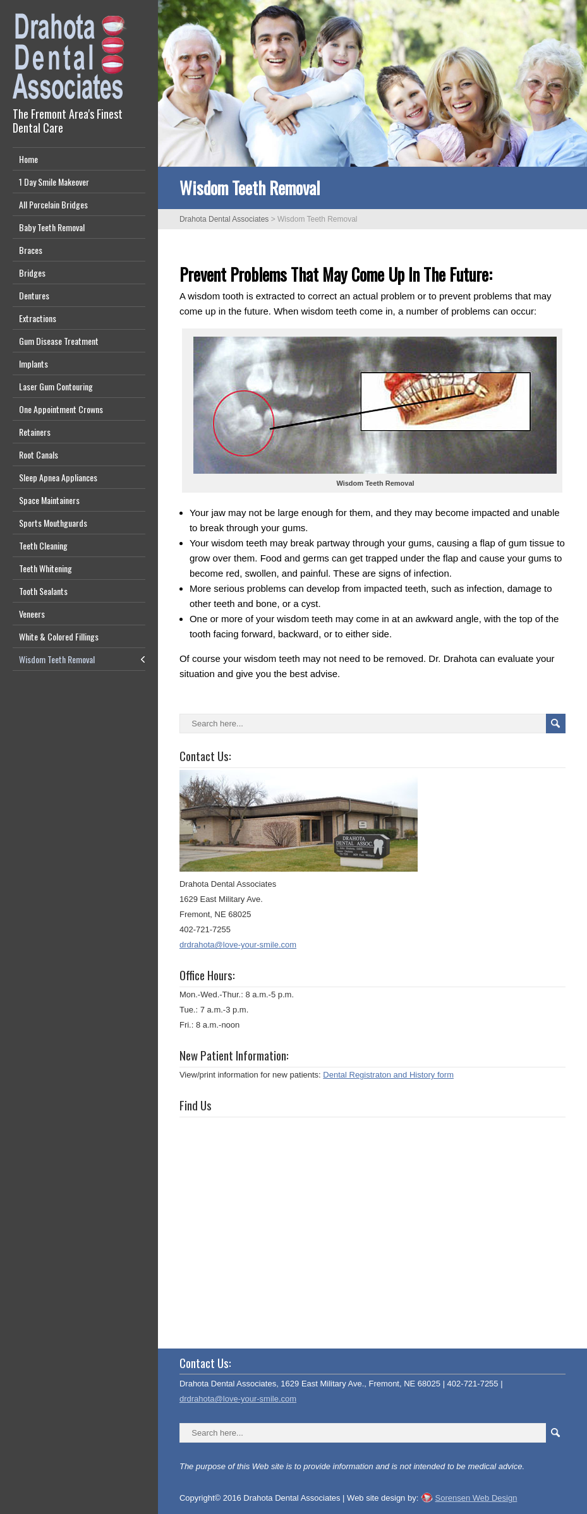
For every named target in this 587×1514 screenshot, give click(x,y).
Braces (30, 249)
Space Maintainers (49, 500)
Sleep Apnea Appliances (58, 477)
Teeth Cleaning (43, 545)
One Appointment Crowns (61, 409)
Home (28, 158)
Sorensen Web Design (476, 1498)
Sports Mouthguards (53, 522)
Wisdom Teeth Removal (57, 659)
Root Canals (38, 454)
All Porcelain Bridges (53, 204)
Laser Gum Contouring (56, 386)
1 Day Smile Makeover (54, 181)
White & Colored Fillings (59, 636)
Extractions (37, 318)
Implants (33, 363)
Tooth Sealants (43, 591)
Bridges (32, 272)
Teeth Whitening (45, 568)
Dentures (34, 295)
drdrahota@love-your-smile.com (237, 944)
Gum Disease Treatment (59, 340)
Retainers (35, 431)
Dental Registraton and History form (388, 1074)
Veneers (32, 613)
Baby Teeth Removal (52, 227)
